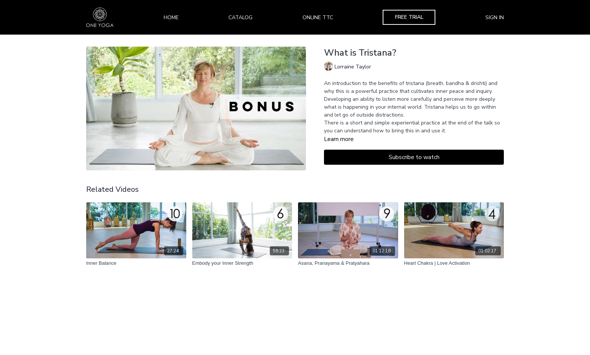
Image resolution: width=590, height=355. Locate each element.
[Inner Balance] (136, 263)
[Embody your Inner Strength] (242, 263)
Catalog (240, 17)
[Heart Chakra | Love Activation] (454, 263)
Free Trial (409, 17)
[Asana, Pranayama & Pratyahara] (348, 263)
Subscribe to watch (414, 157)
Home (171, 17)
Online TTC (318, 17)
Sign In (494, 17)
